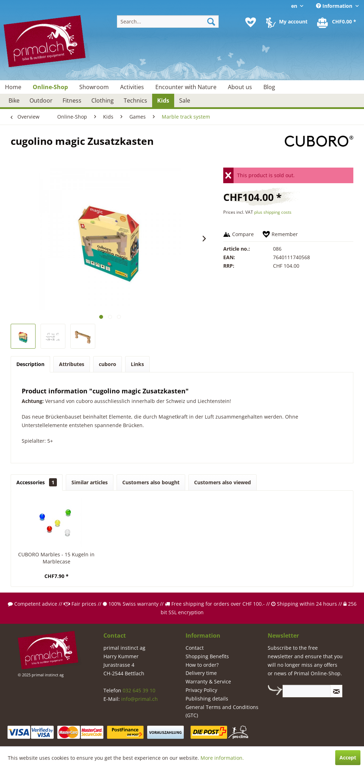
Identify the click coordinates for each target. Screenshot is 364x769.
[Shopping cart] (337, 22)
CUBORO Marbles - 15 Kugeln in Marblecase (56, 558)
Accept (347, 757)
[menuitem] (168, 21)
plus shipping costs (272, 212)
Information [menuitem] (335, 5)
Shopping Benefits (207, 656)
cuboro (107, 364)
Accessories (36, 482)
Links (137, 364)
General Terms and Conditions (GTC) (222, 711)
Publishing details (207, 698)
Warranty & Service (208, 681)
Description (30, 364)
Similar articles (89, 482)
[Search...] (168, 21)
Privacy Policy (201, 690)
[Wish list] (250, 22)
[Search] (211, 21)
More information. (222, 757)
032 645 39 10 (139, 690)
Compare (243, 234)
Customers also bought (151, 482)
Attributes (71, 364)
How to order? (202, 664)
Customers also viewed (222, 482)
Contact (195, 647)
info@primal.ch (139, 699)
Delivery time (201, 673)
